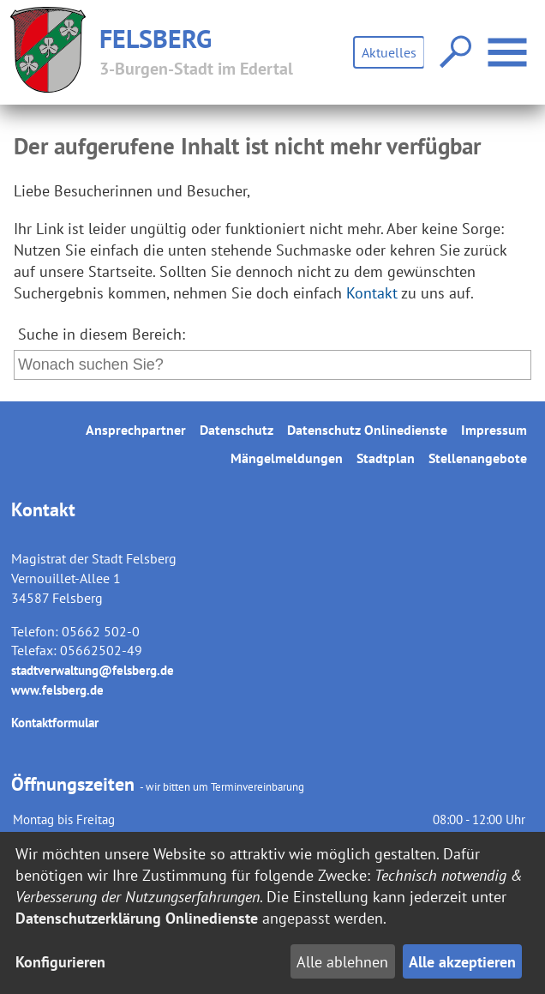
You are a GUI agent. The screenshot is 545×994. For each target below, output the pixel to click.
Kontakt (372, 293)
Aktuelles (389, 52)
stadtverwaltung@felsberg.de (92, 670)
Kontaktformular (55, 722)
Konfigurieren (60, 962)
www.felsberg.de (57, 690)
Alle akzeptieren (462, 962)
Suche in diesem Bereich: (101, 334)
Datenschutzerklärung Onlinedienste (136, 918)
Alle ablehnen (342, 962)
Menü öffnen (509, 43)
